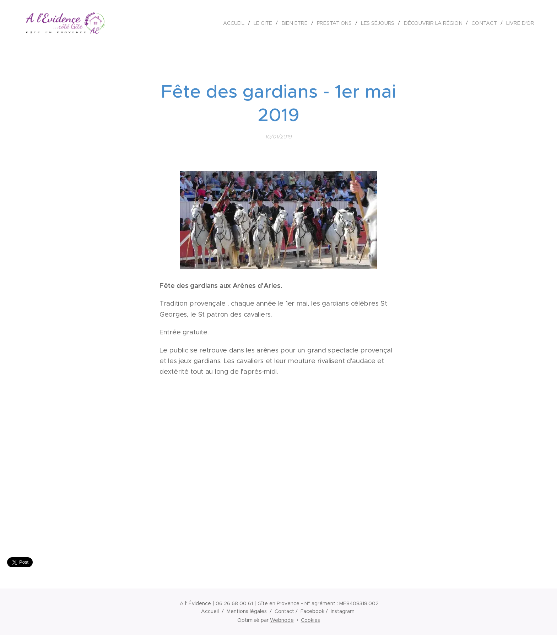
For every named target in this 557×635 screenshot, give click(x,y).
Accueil (210, 611)
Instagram (343, 611)
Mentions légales (247, 611)
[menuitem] (235, 23)
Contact (284, 611)
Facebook (311, 611)
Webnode (282, 620)
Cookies (310, 620)
